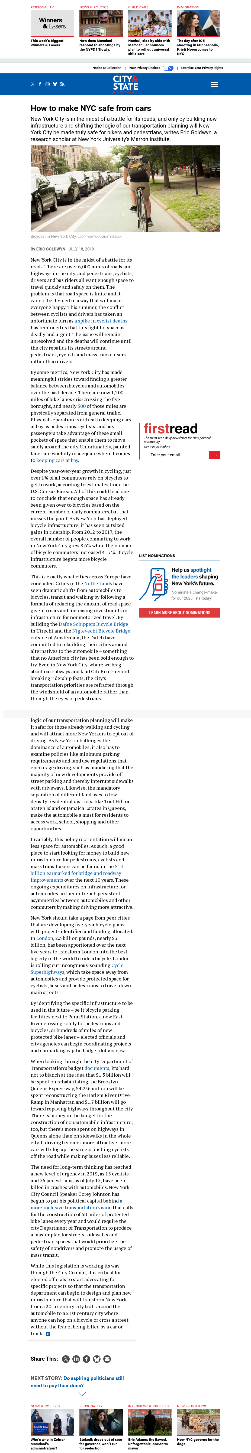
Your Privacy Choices (151, 68)
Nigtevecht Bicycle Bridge (101, 630)
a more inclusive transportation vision (76, 1204)
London (44, 938)
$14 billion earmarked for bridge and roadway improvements (77, 873)
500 (82, 406)
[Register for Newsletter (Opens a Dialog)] (214, 455)
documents (97, 1068)
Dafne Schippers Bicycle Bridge (93, 624)
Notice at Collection (106, 68)
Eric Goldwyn (50, 249)
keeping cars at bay (57, 460)
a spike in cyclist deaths (101, 320)
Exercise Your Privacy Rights (202, 68)
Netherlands (98, 583)
